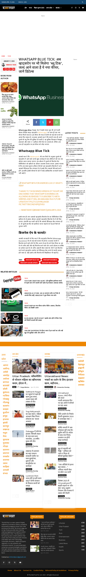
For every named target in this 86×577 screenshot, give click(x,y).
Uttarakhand (48, 387)
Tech (9, 56)
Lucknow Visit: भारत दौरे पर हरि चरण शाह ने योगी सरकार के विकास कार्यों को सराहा (33, 481)
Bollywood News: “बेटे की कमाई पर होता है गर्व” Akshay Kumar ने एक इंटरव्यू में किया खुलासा (75, 294)
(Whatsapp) (42, 133)
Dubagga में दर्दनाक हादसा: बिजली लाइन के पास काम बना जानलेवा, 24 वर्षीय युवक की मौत (33, 436)
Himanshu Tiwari (11, 65)
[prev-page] (66, 304)
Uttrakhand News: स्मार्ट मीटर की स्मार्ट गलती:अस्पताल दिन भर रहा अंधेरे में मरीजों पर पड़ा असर (66, 399)
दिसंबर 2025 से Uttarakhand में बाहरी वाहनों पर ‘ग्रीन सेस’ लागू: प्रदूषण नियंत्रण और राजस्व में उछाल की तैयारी (66, 487)
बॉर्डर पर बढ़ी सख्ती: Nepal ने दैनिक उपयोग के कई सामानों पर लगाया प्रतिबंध (9, 173)
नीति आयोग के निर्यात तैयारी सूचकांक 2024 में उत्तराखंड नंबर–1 (66, 416)
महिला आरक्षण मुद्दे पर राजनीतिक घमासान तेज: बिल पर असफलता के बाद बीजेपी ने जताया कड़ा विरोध (75, 237)
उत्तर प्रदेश (15, 354)
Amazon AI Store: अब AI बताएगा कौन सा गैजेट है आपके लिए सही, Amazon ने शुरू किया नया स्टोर (42, 294)
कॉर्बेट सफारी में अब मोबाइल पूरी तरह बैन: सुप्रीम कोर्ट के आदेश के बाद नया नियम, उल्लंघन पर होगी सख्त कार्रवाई (65, 434)
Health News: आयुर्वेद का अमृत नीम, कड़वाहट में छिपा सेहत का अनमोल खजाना (9, 122)
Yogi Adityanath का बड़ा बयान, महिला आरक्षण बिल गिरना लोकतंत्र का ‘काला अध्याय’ (33, 416)
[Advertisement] (44, 33)
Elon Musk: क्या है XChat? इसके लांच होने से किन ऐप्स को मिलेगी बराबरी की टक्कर (43, 319)
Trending (61, 496)
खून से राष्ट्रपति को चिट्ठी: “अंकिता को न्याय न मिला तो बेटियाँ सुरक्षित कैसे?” (65, 452)
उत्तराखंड (47, 354)
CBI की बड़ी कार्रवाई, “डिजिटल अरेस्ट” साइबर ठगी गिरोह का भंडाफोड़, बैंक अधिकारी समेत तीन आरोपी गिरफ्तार (75, 227)
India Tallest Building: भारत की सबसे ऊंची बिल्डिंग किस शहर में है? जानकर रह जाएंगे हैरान (8, 147)
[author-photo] (67, 143)
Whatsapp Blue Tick (32, 259)
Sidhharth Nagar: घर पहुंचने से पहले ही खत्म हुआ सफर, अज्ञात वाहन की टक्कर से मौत (75, 216)
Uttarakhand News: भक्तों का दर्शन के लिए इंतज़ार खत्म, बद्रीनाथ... (59, 380)
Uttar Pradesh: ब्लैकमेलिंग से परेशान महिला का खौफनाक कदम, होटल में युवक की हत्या (74, 205)
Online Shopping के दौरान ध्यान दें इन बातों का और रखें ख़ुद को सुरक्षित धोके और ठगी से (43, 332)
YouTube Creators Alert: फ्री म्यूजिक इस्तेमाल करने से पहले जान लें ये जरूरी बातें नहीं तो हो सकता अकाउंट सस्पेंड (43, 282)
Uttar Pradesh (30, 405)
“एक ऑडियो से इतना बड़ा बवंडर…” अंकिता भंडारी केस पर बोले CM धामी (66, 469)
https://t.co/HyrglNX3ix (37, 202)
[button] (82, 2)
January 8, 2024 (54, 210)
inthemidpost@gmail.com (17, 557)
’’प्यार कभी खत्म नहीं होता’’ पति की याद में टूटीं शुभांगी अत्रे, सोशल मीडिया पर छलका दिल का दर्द (75, 139)
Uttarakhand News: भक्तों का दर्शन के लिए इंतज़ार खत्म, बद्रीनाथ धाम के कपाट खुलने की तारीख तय (75, 248)
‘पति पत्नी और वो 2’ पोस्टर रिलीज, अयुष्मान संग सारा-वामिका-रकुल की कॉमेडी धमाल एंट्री (74, 272)
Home (3, 56)
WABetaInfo (35, 157)
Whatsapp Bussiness (50, 259)
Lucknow (28, 444)
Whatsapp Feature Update (29, 262)
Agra (14, 387)
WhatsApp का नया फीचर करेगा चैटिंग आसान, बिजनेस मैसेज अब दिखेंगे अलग (42, 307)
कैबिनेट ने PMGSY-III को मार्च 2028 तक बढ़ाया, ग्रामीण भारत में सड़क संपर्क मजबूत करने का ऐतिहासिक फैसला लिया (75, 260)
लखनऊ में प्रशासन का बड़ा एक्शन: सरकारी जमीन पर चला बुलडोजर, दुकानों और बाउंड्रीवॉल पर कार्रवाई (32, 458)
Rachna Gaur (62, 424)
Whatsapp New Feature (49, 262)
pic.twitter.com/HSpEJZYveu (32, 204)
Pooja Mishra (7, 178)
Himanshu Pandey (8, 102)
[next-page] (70, 304)
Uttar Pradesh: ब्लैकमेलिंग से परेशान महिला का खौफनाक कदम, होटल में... (26, 380)
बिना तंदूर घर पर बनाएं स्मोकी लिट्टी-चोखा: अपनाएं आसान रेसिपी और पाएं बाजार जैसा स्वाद (9, 97)
